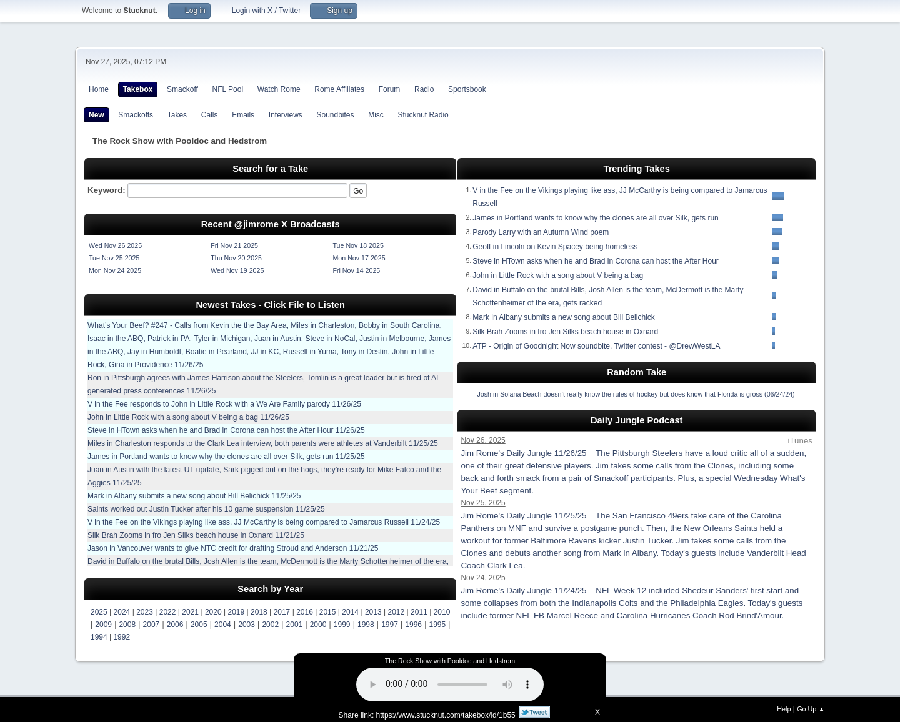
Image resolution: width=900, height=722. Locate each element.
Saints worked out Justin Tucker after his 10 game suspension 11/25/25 (206, 509)
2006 (175, 624)
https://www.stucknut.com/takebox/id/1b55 (446, 715)
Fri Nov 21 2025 (234, 245)
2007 (151, 624)
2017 (282, 612)
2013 (373, 612)
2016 (304, 612)
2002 (270, 624)
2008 (127, 624)
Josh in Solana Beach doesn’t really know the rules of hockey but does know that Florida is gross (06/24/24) (635, 394)
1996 (413, 624)
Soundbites (335, 115)
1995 (437, 624)
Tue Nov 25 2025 (114, 258)
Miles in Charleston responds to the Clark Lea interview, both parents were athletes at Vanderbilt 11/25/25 (263, 443)
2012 (396, 612)
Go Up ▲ (811, 709)
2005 (199, 624)
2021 (190, 612)
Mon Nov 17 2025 (358, 258)
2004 (222, 624)
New (96, 115)
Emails (243, 115)
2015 (327, 612)
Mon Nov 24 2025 (115, 270)
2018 (259, 612)
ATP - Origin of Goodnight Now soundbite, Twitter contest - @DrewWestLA (596, 346)
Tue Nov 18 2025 (357, 245)
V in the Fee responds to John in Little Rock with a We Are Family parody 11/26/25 (224, 404)
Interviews (285, 115)
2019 (236, 612)
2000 (318, 624)
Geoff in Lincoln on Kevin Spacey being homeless (555, 246)
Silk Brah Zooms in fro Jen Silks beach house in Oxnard (565, 331)
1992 (121, 637)
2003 (246, 624)
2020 (213, 612)
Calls (209, 115)
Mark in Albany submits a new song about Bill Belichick (563, 317)
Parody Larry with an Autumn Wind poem (540, 232)
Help (784, 709)
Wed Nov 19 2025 (237, 270)
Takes (177, 115)
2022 (167, 612)
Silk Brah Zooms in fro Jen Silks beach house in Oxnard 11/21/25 (196, 535)
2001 (294, 624)
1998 (366, 624)
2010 (442, 612)
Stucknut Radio (423, 115)
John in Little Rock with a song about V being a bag (557, 275)
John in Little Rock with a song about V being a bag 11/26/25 (188, 417)
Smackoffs (135, 115)
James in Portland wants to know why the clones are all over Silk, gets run (595, 218)
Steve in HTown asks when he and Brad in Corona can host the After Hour (595, 261)
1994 (99, 637)
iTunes (800, 440)
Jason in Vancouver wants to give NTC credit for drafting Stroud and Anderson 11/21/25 (233, 548)
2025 (99, 612)
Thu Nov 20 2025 (236, 258)
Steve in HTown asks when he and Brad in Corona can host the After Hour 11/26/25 (226, 430)
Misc (376, 115)
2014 (350, 612)
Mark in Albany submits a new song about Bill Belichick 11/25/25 (194, 496)
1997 (389, 624)
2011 (419, 612)
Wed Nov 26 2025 (115, 245)
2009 (103, 624)
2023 (144, 612)
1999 (342, 624)
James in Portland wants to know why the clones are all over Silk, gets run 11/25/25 (226, 456)
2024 (122, 612)
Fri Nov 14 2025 (356, 270)
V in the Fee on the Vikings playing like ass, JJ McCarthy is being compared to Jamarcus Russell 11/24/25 (264, 522)
